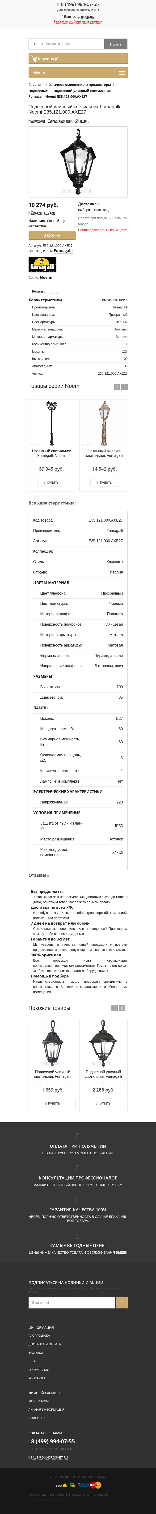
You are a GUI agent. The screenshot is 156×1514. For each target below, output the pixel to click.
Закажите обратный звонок (78, 21)
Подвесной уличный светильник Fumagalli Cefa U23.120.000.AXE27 (103, 1074)
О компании (39, 1370)
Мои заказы (39, 1401)
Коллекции (37, 120)
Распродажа (39, 1335)
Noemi (46, 277)
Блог (33, 1361)
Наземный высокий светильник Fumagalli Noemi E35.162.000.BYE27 (104, 453)
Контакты (37, 1378)
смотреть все (113, 300)
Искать (115, 44)
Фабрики (36, 1352)
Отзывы (81, 120)
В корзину (52, 235)
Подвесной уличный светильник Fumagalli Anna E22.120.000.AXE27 (53, 1074)
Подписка (37, 1418)
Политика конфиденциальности (46, 1500)
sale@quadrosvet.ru (49, 1457)
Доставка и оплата (45, 1344)
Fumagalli (63, 250)
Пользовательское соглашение (46, 1505)
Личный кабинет (44, 1393)
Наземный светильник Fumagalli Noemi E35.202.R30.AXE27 (51, 453)
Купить (51, 482)
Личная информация (47, 1409)
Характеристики (60, 120)
